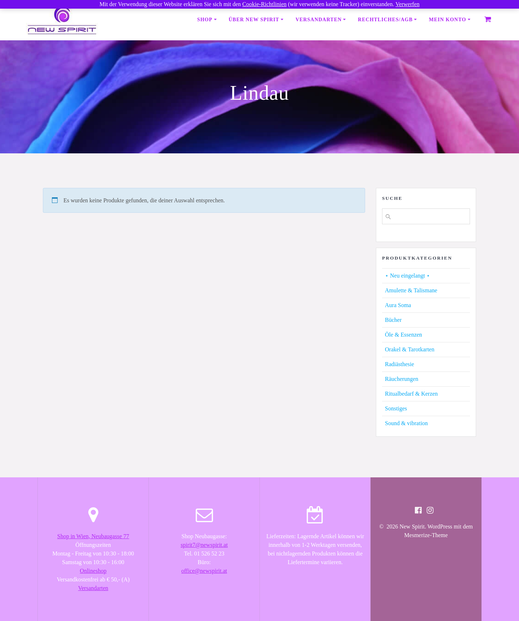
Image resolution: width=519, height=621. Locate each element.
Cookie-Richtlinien (264, 4)
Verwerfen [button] (407, 4)
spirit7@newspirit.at (204, 545)
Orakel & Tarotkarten (409, 349)
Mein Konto (447, 19)
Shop (204, 19)
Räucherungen (401, 379)
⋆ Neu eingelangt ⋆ (407, 276)
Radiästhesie (399, 364)
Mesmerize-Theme (426, 535)
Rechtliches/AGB (385, 19)
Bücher (393, 320)
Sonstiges (396, 408)
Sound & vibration (406, 423)
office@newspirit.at (204, 571)
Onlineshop (93, 571)
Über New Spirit (254, 19)
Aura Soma (398, 305)
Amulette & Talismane (411, 290)
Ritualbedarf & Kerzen (411, 394)
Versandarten (319, 19)
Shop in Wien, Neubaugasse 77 (93, 536)
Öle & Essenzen (403, 335)
